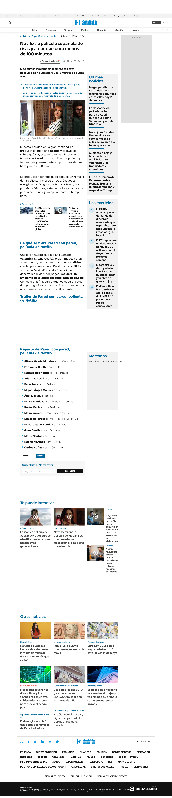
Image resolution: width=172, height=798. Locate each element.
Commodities (109, 361)
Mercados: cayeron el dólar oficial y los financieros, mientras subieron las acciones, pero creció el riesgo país (34, 698)
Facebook (28, 741)
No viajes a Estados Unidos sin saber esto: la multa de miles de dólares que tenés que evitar (102, 138)
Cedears (119, 361)
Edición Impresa (128, 757)
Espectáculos (38, 36)
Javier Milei (81, 16)
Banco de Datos (121, 752)
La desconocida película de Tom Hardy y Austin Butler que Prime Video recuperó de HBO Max (101, 116)
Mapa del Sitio (126, 761)
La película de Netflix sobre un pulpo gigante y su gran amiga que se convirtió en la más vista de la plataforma (52, 94)
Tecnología (95, 761)
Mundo (91, 757)
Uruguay (136, 30)
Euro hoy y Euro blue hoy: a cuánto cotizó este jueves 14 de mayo (102, 649)
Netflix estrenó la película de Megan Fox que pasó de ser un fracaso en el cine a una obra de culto (69, 539)
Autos (56, 761)
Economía (50, 30)
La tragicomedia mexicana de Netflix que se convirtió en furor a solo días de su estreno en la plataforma (113, 526)
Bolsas (100, 361)
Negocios (102, 30)
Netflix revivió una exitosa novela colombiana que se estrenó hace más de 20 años (112, 560)
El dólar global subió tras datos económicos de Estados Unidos (35, 724)
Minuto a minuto (30, 686)
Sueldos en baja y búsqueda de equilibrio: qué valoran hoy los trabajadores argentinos (100, 161)
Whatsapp (57, 741)
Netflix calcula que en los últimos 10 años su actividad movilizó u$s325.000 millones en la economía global (43, 219)
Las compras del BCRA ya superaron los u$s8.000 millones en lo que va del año (68, 695)
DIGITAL (55, 776)
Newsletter (165, 30)
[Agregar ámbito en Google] (50, 61)
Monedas (93, 361)
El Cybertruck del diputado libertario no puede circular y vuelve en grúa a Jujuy (105, 273)
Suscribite (70, 471)
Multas (123, 766)
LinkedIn (42, 741)
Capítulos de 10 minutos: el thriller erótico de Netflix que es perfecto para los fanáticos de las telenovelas (51, 86)
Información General (33, 761)
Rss (110, 761)
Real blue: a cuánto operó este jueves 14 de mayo (69, 649)
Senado (68, 16)
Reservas (137, 16)
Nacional (75, 757)
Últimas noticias (46, 752)
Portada (25, 752)
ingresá (166, 22)
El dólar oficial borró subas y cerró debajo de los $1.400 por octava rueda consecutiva (105, 296)
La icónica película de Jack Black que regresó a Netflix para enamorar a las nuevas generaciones (35, 539)
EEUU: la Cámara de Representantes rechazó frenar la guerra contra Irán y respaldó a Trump (102, 183)
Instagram (35, 741)
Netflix (53, 36)
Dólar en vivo (24, 16)
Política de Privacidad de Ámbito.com (43, 766)
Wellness (58, 757)
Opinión (119, 30)
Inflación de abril (42, 16)
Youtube (49, 742)
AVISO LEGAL (78, 766)
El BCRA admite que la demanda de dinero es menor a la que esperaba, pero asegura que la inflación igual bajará (106, 222)
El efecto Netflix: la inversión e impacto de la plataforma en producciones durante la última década (76, 217)
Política (85, 30)
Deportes (107, 757)
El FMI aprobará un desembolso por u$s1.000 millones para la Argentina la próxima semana (106, 250)
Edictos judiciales (102, 766)
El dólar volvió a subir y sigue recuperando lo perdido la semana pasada (68, 720)
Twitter (21, 742)
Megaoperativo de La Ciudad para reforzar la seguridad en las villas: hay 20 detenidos (102, 93)
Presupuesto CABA (121, 16)
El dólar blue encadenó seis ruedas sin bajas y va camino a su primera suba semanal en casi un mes (102, 697)
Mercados (143, 752)
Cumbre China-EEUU (99, 16)
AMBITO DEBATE (112, 776)
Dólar (34, 30)
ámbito (23, 36)
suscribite (156, 22)
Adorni (57, 16)
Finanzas (68, 30)
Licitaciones (141, 766)
